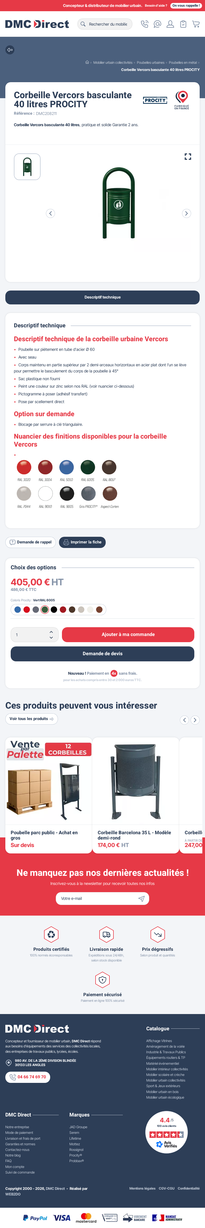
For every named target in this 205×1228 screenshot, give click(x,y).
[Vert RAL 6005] (45, 609)
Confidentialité (189, 1188)
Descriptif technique (103, 297)
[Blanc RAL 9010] (90, 609)
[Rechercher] (104, 24)
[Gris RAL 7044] (81, 609)
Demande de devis (103, 653)
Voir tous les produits (32, 719)
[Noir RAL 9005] (54, 609)
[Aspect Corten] (99, 609)
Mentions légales (142, 1188)
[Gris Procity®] (36, 609)
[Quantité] (35, 634)
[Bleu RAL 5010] (17, 609)
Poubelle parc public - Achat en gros (44, 835)
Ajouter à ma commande (128, 634)
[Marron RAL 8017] (72, 609)
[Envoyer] (142, 898)
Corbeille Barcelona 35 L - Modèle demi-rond (134, 835)
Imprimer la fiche (82, 542)
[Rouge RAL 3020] (26, 609)
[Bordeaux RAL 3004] (63, 609)
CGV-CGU (167, 1188)
